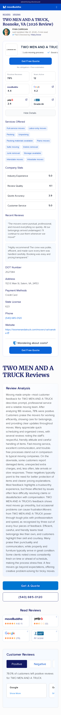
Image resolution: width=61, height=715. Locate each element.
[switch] (53, 7)
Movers (6, 14)
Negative (40, 664)
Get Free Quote (31, 61)
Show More (15, 693)
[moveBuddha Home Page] (12, 7)
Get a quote (30, 585)
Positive (17, 664)
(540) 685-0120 (13, 318)
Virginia (16, 14)
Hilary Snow (36, 35)
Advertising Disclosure (30, 2)
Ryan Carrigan (20, 29)
